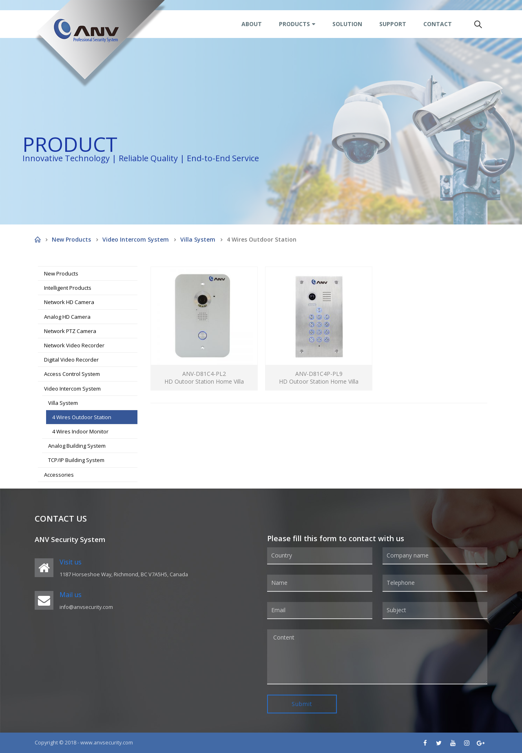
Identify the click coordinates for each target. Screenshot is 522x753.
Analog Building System (77, 445)
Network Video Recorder (74, 345)
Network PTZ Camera (70, 331)
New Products (61, 273)
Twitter (439, 743)
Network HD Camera (69, 302)
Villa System (63, 402)
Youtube (453, 743)
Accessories (59, 474)
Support (392, 24)
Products (294, 24)
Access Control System (72, 374)
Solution (347, 24)
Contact (437, 24)
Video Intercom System (72, 388)
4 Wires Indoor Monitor (80, 431)
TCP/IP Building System (76, 460)
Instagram (466, 743)
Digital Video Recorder (71, 359)
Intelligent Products (67, 287)
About (251, 24)
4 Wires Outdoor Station (81, 417)
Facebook (425, 743)
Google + (480, 743)
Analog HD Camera (67, 316)
